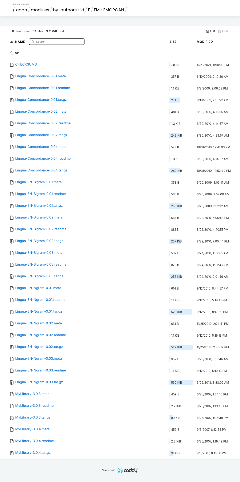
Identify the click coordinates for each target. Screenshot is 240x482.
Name (20, 41)
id (82, 10)
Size (173, 41)
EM (96, 10)
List (210, 31)
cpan (21, 10)
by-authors (65, 10)
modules (40, 10)
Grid (223, 31)
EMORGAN (113, 10)
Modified (205, 41)
